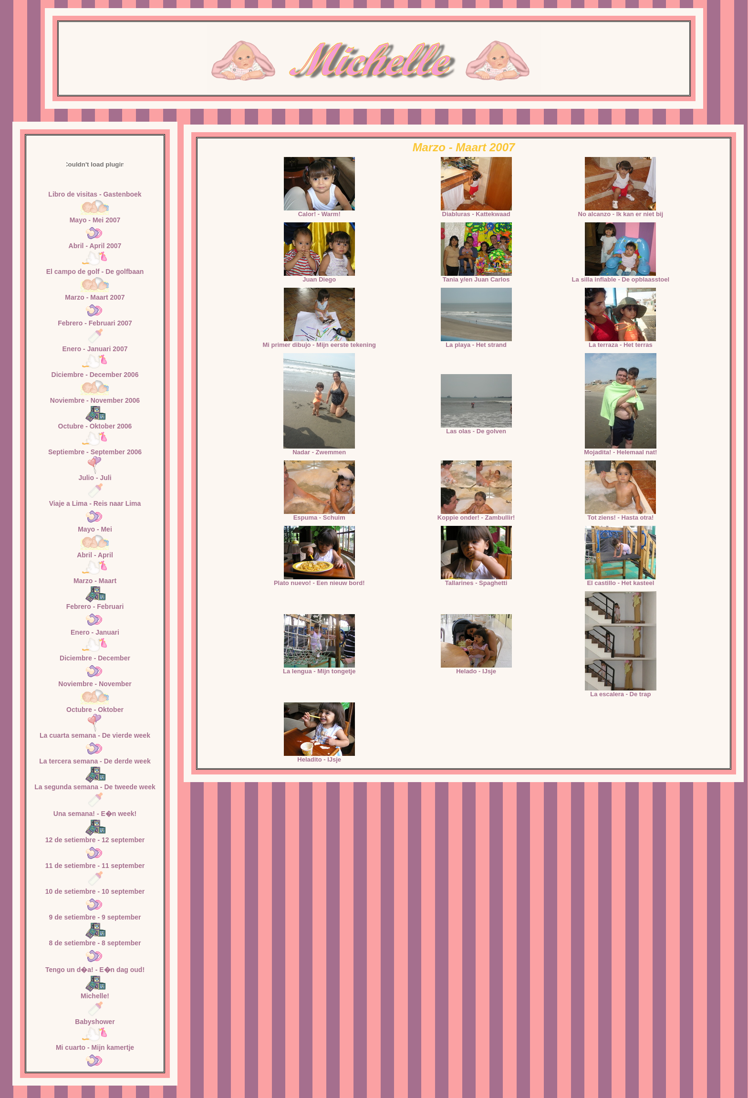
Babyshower (94, 1021)
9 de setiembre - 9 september (95, 917)
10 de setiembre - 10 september (95, 891)
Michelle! (95, 996)
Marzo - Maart (94, 581)
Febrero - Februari (95, 606)
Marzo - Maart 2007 (95, 297)
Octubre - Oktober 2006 (95, 426)
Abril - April (95, 555)
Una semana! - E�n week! (94, 813)
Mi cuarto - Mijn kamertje (95, 1047)
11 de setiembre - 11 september (95, 865)
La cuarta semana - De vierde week (95, 735)
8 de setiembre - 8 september (95, 943)
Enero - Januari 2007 (95, 349)
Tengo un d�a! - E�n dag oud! (95, 969)
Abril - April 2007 (95, 246)
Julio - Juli (94, 477)
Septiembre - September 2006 (95, 452)
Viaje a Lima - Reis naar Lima (95, 503)
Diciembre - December (95, 658)
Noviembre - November (94, 684)
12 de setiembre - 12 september (95, 840)
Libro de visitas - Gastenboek (94, 194)
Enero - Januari (95, 632)
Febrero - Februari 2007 (95, 323)
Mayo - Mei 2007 (95, 220)
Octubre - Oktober (95, 709)
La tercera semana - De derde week (94, 761)
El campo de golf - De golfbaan (95, 271)
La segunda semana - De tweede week (95, 787)
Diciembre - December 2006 (95, 374)
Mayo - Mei (95, 529)
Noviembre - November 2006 (95, 400)
